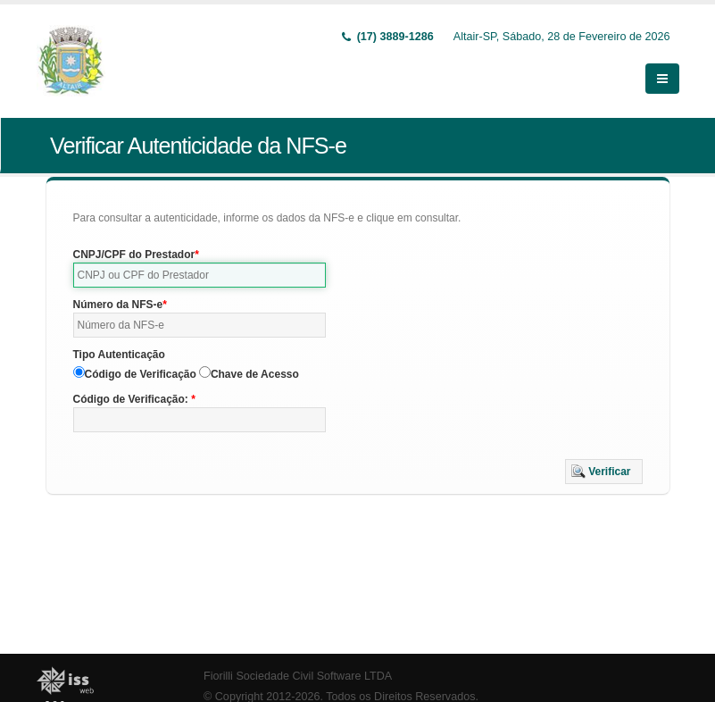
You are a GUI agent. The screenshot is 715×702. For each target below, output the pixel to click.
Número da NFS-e (118, 304)
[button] (604, 471)
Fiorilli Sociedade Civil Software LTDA (298, 676)
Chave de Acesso (255, 374)
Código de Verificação (140, 374)
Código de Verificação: (132, 399)
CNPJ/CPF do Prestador (134, 254)
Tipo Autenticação (119, 354)
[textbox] (200, 275)
